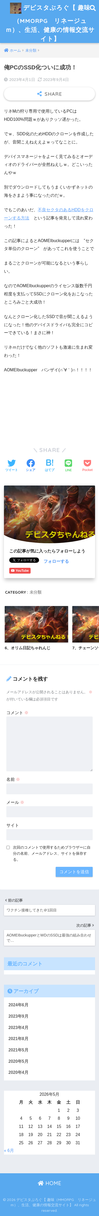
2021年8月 (18, 1038)
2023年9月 (18, 1016)
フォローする (56, 561)
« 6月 (9, 1150)
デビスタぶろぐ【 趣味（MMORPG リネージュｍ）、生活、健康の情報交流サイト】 (50, 21)
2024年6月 (18, 1005)
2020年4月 (18, 1072)
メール (15, 802)
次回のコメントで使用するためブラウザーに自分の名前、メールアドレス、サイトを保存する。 (52, 853)
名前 (13, 779)
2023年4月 (18, 1027)
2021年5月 (18, 1050)
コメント (17, 712)
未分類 (35, 592)
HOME (49, 1183)
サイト (12, 825)
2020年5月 (18, 1061)
